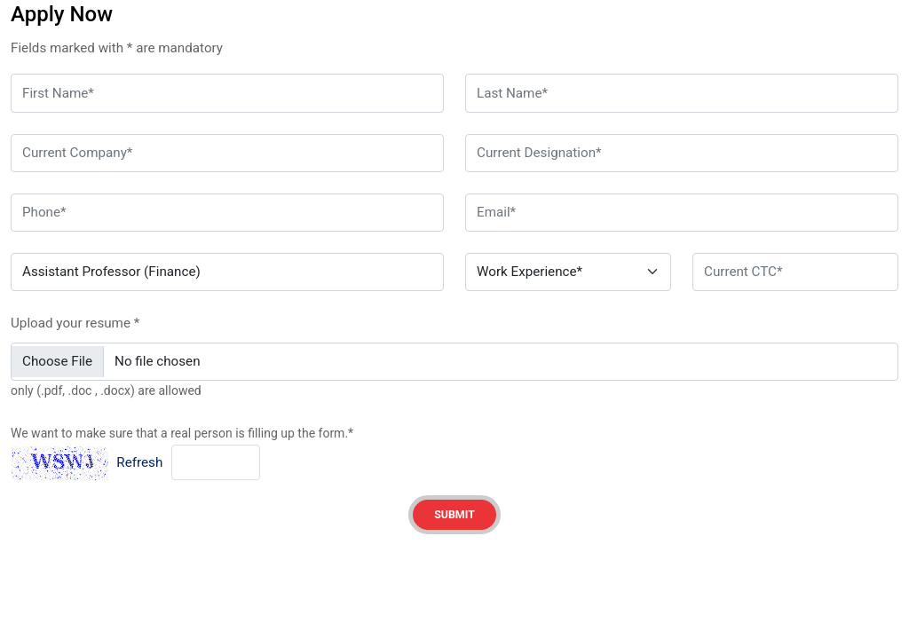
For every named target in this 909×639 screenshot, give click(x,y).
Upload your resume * (75, 323)
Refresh (139, 462)
